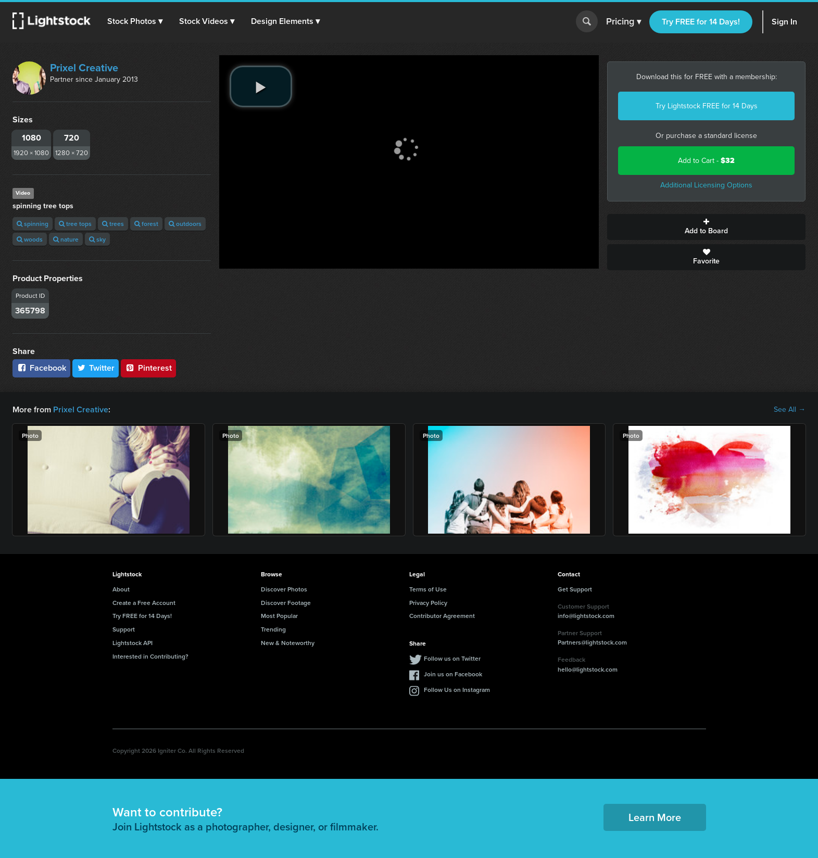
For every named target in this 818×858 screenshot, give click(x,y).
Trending (273, 629)
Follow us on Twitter (452, 658)
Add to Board (706, 227)
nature (66, 239)
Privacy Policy (428, 602)
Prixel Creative (84, 67)
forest (146, 223)
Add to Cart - (706, 160)
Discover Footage (286, 602)
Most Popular (279, 615)
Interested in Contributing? (150, 656)
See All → (790, 410)
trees (113, 223)
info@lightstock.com (586, 615)
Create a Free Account (143, 602)
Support (123, 629)
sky (97, 239)
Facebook (41, 368)
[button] (134, 21)
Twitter (96, 368)
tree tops (75, 223)
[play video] (261, 86)
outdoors (185, 223)
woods (30, 239)
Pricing (623, 21)
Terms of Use (428, 589)
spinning (32, 223)
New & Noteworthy (287, 642)
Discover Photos (284, 589)
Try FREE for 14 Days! (701, 22)
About (121, 589)
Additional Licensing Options (706, 185)
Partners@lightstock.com (592, 642)
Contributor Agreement (442, 615)
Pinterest (148, 368)
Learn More (654, 817)
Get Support (575, 589)
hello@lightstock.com (588, 669)
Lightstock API (132, 642)
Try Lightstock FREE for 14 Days (707, 105)
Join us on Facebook (453, 674)
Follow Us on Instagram (457, 689)
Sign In (784, 22)
